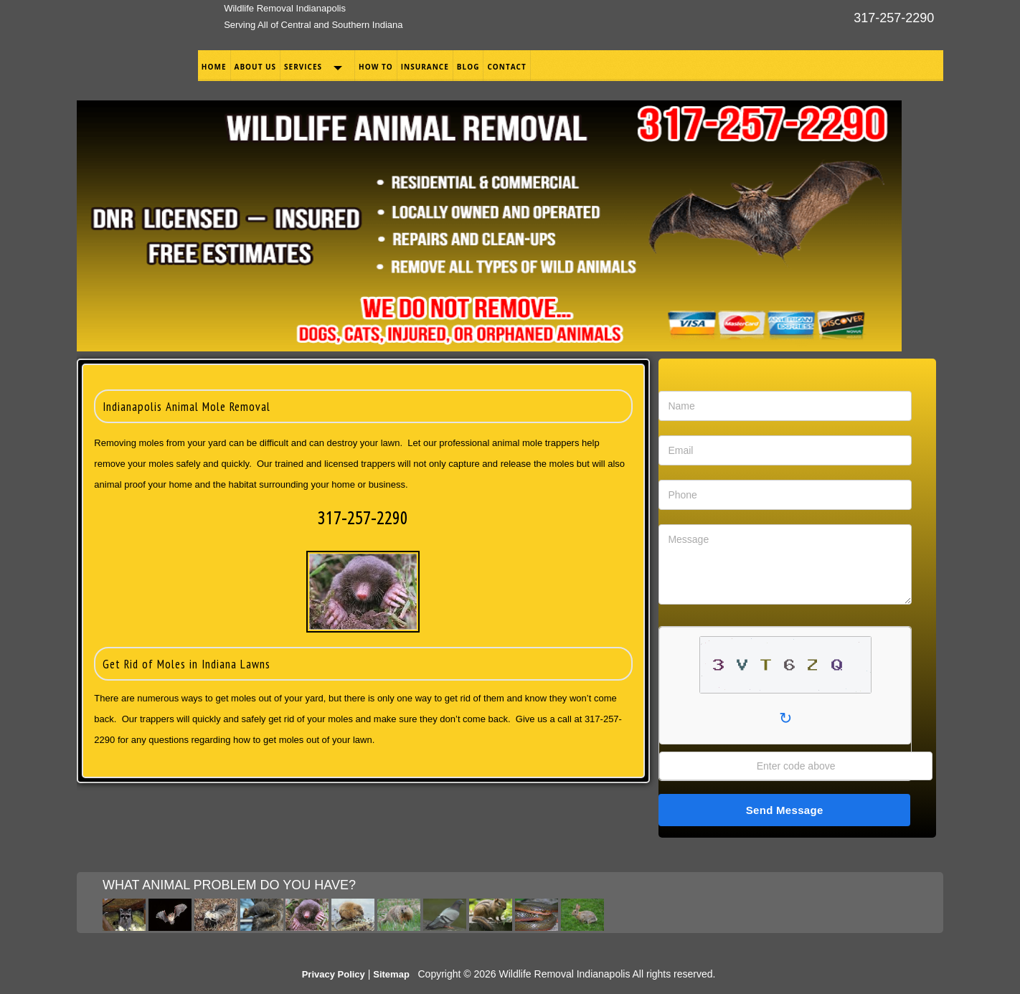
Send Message (784, 810)
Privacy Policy (333, 974)
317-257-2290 (894, 18)
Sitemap (391, 974)
